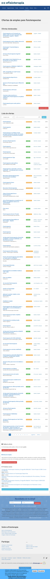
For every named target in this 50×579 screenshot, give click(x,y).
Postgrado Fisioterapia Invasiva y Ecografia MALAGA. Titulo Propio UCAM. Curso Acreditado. (24, 474)
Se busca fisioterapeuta (9, 142)
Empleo (26, 8)
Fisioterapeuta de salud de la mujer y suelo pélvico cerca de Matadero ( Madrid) (12, 311)
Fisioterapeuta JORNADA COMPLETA (13, 66)
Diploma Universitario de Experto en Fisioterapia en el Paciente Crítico (21, 489)
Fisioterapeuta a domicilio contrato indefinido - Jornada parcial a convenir (13, 171)
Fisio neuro (6, 210)
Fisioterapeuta (7, 122)
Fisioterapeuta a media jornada (11, 323)
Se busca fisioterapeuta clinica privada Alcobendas (13, 406)
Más (35, 8)
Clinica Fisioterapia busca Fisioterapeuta (9, 196)
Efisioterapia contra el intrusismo (8, 536)
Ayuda (14, 562)
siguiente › (33, 439)
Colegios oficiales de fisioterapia (8, 539)
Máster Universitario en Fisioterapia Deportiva (15, 478)
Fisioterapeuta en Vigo (9, 159)
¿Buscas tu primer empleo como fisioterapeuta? (11, 298)
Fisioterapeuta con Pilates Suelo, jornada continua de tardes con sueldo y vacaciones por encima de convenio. (13, 135)
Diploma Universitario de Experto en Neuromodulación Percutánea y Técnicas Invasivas (23, 481)
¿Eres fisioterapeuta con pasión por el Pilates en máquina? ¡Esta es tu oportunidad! (13, 204)
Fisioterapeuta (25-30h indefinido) (12, 341)
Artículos (4, 8)
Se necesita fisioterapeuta (10, 286)
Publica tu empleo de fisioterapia (9, 455)
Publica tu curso (29, 550)
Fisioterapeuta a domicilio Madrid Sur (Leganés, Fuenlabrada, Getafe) (13, 359)
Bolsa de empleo (7, 459)
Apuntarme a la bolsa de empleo (9, 467)
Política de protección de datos (35, 522)
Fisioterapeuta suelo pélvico (10, 164)
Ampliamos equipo (8, 304)
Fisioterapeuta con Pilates (10, 372)
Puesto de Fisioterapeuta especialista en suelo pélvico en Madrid (13, 260)
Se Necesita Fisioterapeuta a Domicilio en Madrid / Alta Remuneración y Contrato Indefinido (13, 399)
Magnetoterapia (10, 8)
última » (38, 439)
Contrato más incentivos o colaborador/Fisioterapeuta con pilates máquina (13, 97)
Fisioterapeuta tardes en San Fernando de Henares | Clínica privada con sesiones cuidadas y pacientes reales (13, 432)
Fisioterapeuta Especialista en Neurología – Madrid (11, 222)
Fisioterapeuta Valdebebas (10, 418)
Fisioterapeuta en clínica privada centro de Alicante (13, 391)
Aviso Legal (4, 562)
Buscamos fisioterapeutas (10, 189)
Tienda (16, 8)
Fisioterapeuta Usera (8, 184)
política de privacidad (32, 510)
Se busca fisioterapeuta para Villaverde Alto (13, 84)
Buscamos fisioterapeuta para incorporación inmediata (11, 178)
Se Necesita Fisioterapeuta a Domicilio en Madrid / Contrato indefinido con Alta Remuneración (13, 241)
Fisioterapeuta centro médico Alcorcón (13, 41)
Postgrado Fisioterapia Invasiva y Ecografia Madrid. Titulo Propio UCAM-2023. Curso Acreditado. (23, 485)
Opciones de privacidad (25, 568)
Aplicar (44, 118)
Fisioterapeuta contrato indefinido (12, 353)
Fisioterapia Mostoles (8, 268)
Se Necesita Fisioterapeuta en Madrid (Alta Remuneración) (13, 335)
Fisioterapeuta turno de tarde (11, 378)
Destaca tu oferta (43, 109)
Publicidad (19, 562)
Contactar (10, 562)
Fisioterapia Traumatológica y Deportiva (11, 48)
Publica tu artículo (5, 551)
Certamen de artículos (6, 553)
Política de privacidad (6, 564)
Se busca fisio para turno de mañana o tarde (13, 366)
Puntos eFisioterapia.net (7, 554)
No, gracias (41, 571)
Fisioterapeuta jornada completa (11, 318)
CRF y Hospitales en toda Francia (11, 72)
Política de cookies (26, 562)
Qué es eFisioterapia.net (7, 535)
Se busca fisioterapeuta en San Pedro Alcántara (13, 424)
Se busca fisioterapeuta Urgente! (11, 54)
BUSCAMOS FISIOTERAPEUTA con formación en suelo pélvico (12, 60)
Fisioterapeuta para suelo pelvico (12, 104)
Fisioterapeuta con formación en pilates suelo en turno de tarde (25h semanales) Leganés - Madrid (12, 35)
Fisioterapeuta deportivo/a (10, 78)
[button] (48, 8)
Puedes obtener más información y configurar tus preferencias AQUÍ (17, 577)
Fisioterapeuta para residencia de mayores (12, 384)
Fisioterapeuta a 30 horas (9, 90)
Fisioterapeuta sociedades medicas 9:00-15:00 (12, 274)
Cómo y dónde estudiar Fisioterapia (9, 538)
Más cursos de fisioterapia (25, 494)
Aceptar (35, 571)
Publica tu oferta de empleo (32, 551)
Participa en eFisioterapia (7, 550)
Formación (21, 8)
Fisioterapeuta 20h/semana (10, 253)
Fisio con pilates (7, 280)
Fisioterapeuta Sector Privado (11, 216)
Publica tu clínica (29, 553)
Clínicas (31, 8)
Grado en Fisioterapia (8, 291)
